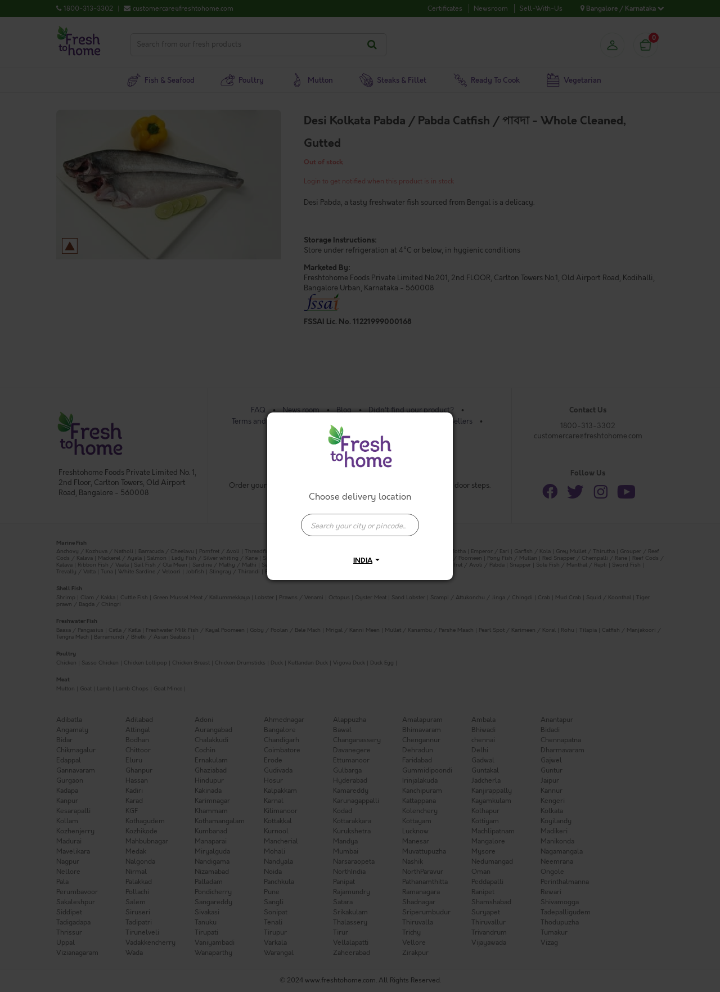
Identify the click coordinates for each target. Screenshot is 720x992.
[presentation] (360, 525)
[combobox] (360, 519)
